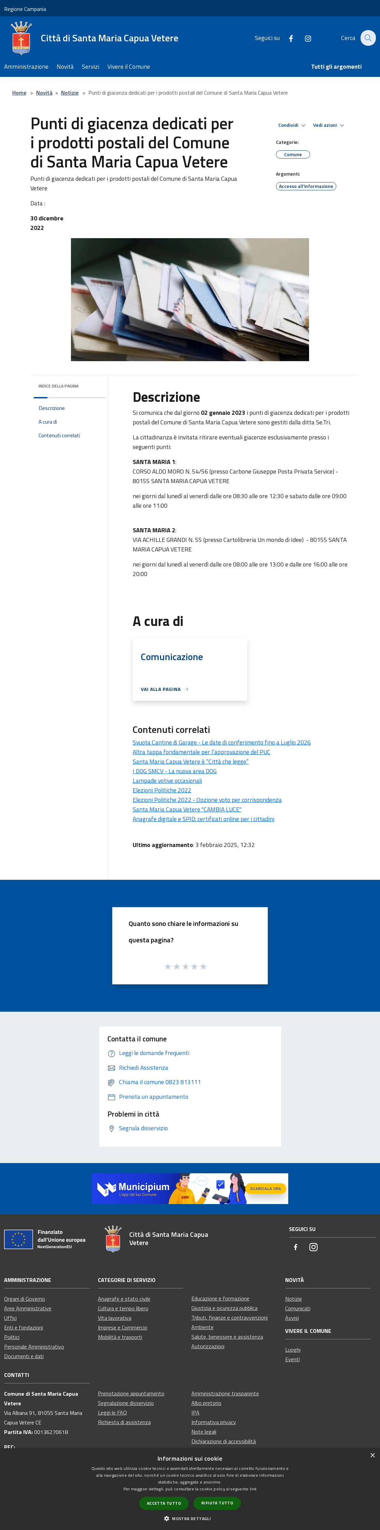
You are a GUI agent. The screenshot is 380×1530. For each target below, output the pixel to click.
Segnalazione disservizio (126, 1403)
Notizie (69, 92)
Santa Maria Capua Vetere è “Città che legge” (191, 761)
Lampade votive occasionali (167, 780)
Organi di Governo (24, 1299)
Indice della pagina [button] (58, 386)
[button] (190, 1518)
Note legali (203, 1431)
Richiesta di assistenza (124, 1422)
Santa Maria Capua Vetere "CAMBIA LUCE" (187, 809)
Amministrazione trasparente (225, 1393)
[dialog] (190, 1489)
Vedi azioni (329, 125)
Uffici (10, 1318)
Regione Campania (25, 9)
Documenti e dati (24, 1356)
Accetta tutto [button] (164, 1503)
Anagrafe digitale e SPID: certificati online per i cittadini (203, 818)
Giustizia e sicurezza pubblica (224, 1308)
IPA (195, 1412)
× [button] (372, 1455)
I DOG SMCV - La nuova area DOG (175, 771)
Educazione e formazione (220, 1298)
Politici (11, 1337)
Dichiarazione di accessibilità (223, 1441)
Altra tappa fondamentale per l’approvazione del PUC (202, 751)
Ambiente (202, 1327)
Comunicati (297, 1308)
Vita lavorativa (114, 1318)
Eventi (292, 1359)
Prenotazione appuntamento (131, 1393)
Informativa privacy (213, 1422)
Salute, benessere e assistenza (227, 1337)
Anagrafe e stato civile (124, 1299)
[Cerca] (368, 38)
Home (19, 92)
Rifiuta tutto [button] (217, 1503)
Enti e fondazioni (23, 1327)
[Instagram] (304, 37)
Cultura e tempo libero (123, 1308)
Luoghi (293, 1349)
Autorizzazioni (207, 1346)
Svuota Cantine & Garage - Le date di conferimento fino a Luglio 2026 (222, 742)
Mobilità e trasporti (120, 1337)
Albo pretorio (206, 1403)
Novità (44, 92)
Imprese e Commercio (122, 1327)
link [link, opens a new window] (253, 1489)
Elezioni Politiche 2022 (162, 790)
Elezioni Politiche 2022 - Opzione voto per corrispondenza (207, 799)
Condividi (293, 125)
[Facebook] (287, 37)
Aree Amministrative (28, 1308)
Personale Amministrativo (34, 1346)
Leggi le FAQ (112, 1412)
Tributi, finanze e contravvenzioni (229, 1317)
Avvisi (292, 1318)
